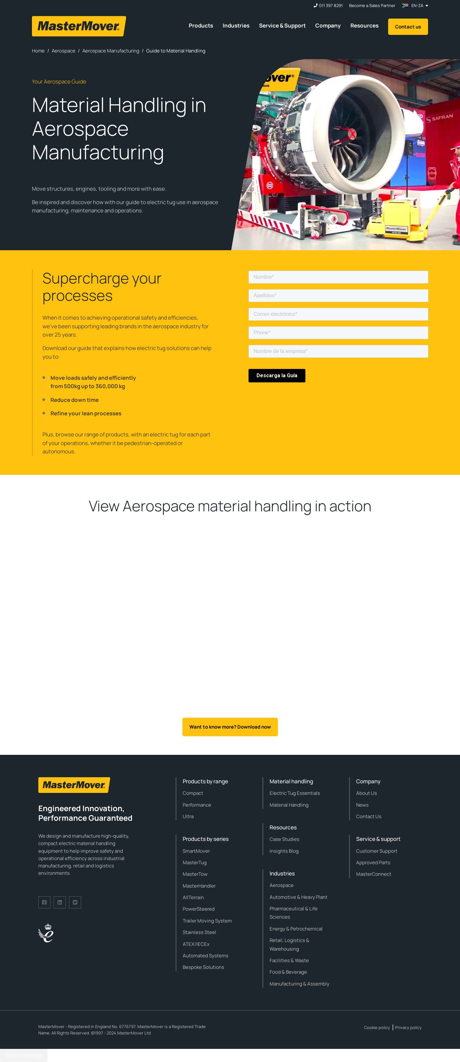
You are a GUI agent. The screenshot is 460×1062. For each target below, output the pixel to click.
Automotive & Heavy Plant (298, 897)
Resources (364, 25)
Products (201, 25)
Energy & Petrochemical (296, 928)
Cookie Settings (23, 1055)
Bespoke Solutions (203, 967)
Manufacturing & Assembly (299, 983)
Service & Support (282, 25)
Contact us (408, 26)
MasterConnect (373, 874)
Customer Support (376, 851)
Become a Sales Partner (372, 5)
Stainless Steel (199, 932)
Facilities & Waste (289, 960)
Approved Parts (373, 862)
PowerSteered (199, 909)
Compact (193, 793)
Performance (197, 805)
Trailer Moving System (207, 920)
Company (328, 25)
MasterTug (195, 862)
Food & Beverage (288, 972)
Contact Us (368, 816)
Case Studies (284, 839)
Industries (236, 25)
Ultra (188, 816)
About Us (366, 793)
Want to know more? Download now (230, 726)
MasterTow (195, 874)
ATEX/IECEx (196, 944)
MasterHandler (199, 885)
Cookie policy (377, 1027)
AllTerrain (193, 897)
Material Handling (289, 805)
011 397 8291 (331, 5)
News (362, 805)
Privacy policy (408, 1027)
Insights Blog (284, 851)
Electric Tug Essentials (295, 793)
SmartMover (196, 851)
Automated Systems (205, 955)
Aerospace (282, 885)
